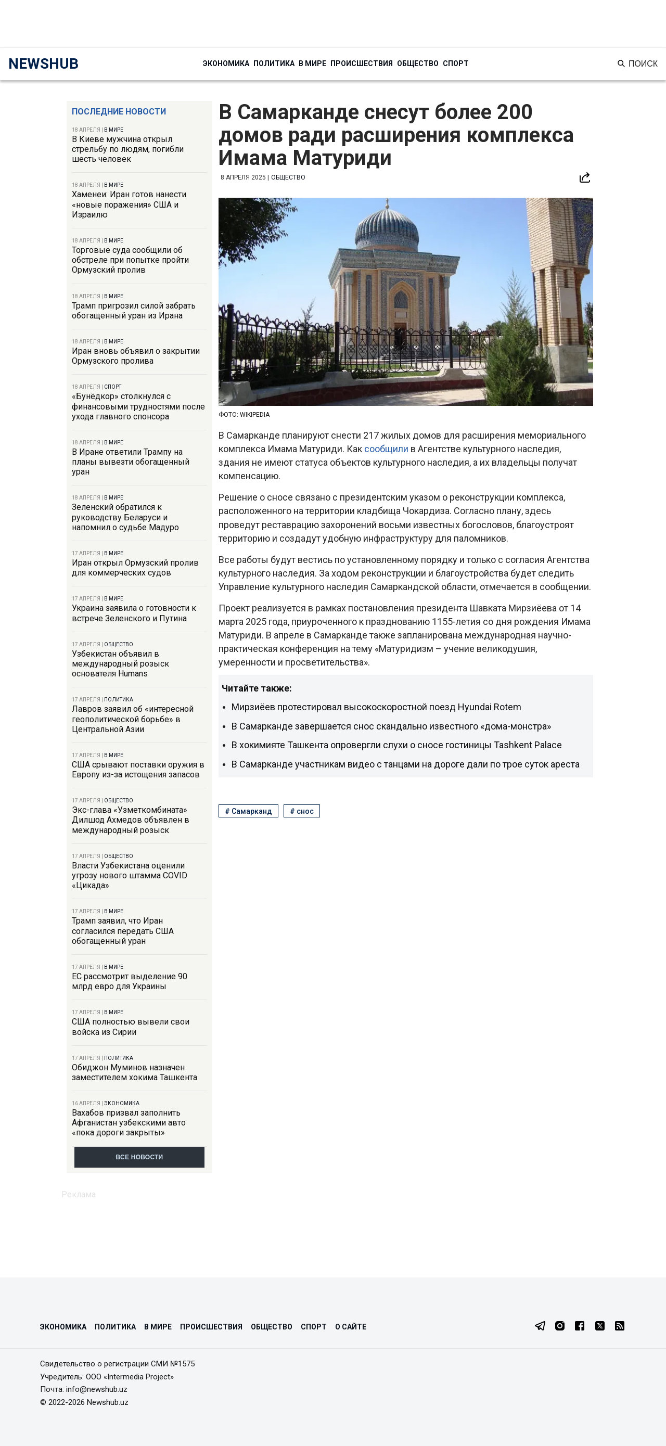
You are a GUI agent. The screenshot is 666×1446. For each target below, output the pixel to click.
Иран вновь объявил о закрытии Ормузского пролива (136, 356)
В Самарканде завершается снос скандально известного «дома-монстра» (391, 726)
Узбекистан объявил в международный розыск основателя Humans (120, 664)
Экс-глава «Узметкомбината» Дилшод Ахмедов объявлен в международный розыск (130, 820)
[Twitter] (600, 1327)
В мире (312, 63)
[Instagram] (560, 1327)
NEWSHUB (43, 63)
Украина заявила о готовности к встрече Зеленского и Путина (134, 613)
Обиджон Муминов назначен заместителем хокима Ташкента (134, 1072)
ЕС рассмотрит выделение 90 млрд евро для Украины (129, 981)
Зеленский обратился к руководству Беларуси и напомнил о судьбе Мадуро (125, 517)
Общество (418, 63)
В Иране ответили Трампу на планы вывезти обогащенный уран (130, 462)
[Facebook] (579, 1327)
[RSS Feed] (619, 1327)
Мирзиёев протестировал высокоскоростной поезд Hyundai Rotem (376, 706)
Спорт (456, 63)
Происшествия (361, 63)
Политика (273, 63)
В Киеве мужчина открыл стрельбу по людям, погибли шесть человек (128, 149)
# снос (302, 811)
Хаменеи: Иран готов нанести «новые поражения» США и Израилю (129, 204)
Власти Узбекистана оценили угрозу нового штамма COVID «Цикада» (129, 875)
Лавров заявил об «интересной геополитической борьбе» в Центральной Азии (133, 719)
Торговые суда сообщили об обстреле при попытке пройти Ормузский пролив (130, 260)
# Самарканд (248, 811)
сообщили (387, 448)
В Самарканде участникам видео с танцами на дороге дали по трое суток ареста (406, 764)
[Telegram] (540, 1327)
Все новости (139, 1157)
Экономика (226, 63)
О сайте (350, 1327)
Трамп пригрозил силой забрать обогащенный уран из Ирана (134, 311)
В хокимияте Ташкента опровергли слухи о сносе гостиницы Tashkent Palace (397, 744)
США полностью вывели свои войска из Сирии (130, 1026)
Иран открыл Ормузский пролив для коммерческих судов (135, 568)
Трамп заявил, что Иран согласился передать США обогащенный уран (123, 930)
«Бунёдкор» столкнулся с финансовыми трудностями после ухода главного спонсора (138, 406)
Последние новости (119, 112)
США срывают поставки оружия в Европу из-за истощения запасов (138, 769)
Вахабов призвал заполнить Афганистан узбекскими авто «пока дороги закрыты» (129, 1122)
